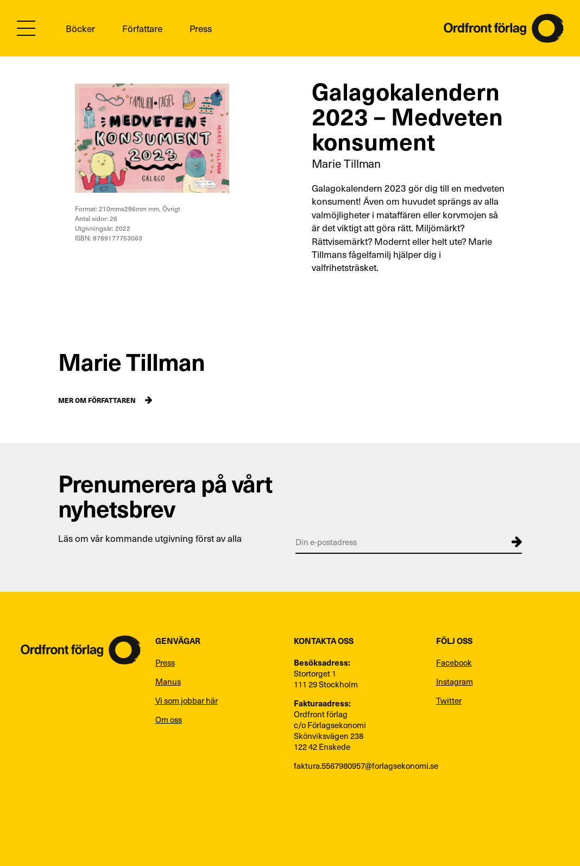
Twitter (449, 700)
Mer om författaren (97, 399)
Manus (168, 681)
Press (201, 28)
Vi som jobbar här (186, 700)
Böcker (80, 28)
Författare (142, 28)
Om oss (168, 719)
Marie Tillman (346, 163)
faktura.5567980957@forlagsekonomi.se (359, 765)
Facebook (454, 662)
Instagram (454, 681)
